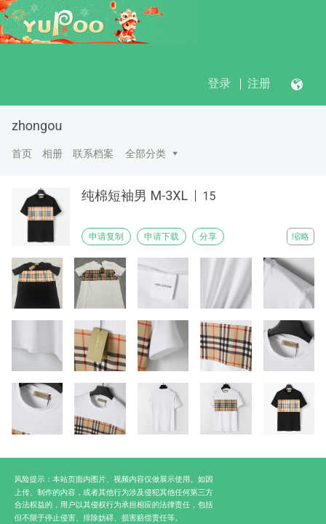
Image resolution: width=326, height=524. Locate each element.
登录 (219, 83)
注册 (259, 83)
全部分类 (145, 153)
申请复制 (106, 236)
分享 (208, 236)
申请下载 (161, 236)
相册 (52, 153)
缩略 (300, 236)
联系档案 (93, 153)
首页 (22, 153)
